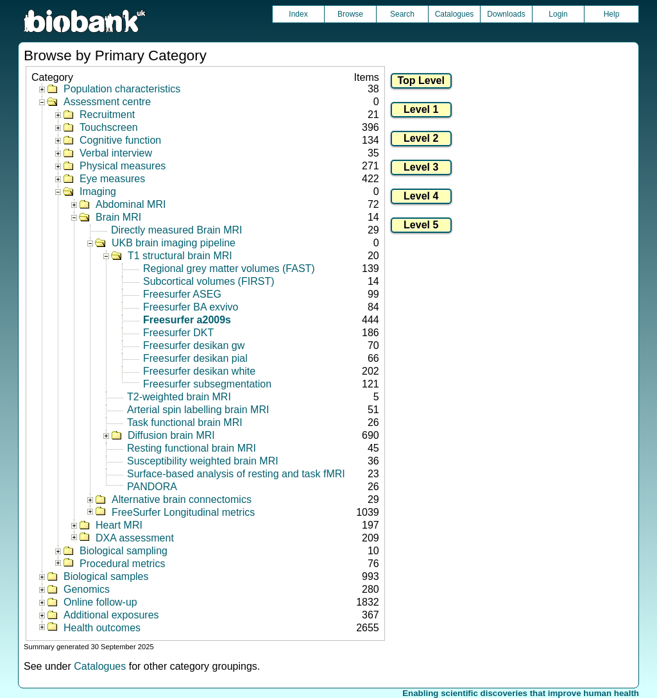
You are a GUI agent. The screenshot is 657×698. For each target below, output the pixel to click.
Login (558, 14)
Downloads (506, 14)
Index (298, 14)
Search (402, 14)
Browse (350, 14)
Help (612, 14)
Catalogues (454, 14)
